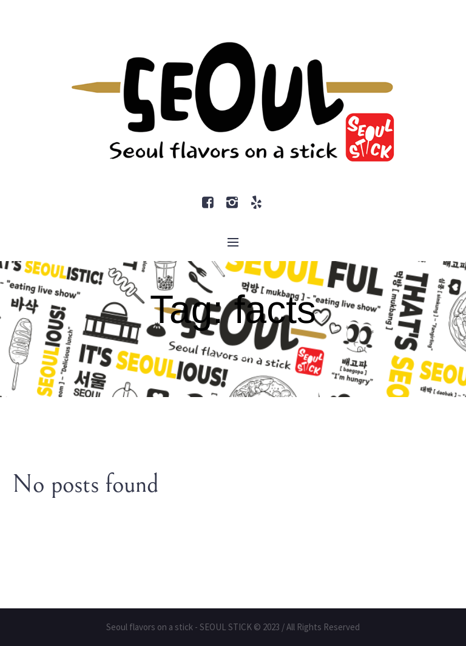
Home (209, 356)
